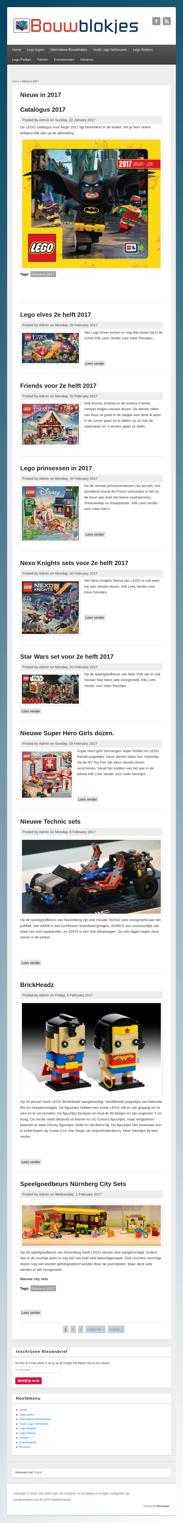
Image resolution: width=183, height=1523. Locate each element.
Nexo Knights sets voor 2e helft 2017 (74, 563)
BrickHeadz (37, 984)
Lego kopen (35, 50)
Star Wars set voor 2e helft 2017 (67, 656)
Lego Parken (21, 60)
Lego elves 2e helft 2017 (55, 314)
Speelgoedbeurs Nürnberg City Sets (73, 1183)
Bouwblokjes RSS (167, 21)
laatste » (116, 1329)
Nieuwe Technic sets (50, 821)
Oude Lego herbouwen (110, 50)
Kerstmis (86, 60)
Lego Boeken (143, 50)
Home (16, 50)
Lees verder (95, 363)
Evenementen (64, 60)
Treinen (42, 60)
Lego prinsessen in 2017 (56, 468)
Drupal (38, 1472)
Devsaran (163, 1506)
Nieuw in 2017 (43, 274)
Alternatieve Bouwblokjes (68, 50)
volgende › (95, 1329)
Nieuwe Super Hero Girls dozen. (67, 733)
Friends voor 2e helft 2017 (58, 385)
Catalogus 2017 (43, 109)
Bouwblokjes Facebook (156, 21)
